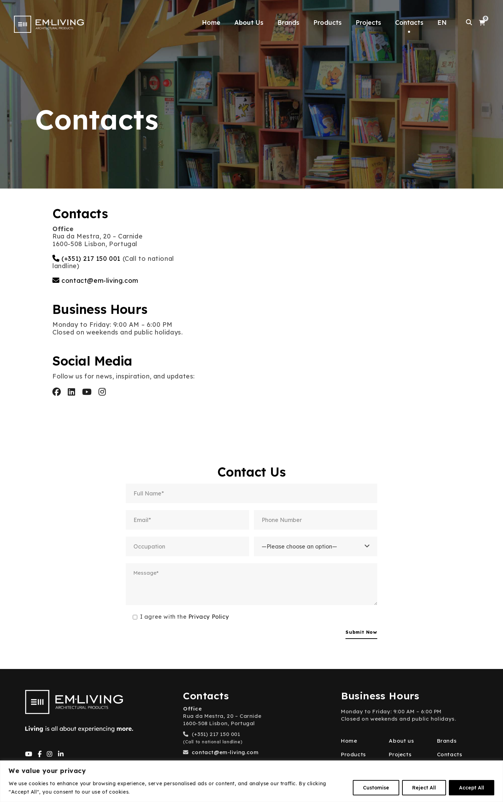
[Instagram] (50, 754)
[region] (251, 781)
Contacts (409, 23)
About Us (248, 23)
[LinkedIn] (61, 754)
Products (327, 23)
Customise (376, 788)
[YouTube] (28, 754)
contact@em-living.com (99, 281)
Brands (288, 23)
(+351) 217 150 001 (91, 259)
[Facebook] (40, 754)
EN (442, 23)
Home (211, 23)
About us (401, 740)
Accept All (471, 788)
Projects (368, 23)
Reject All (424, 788)
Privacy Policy (208, 616)
